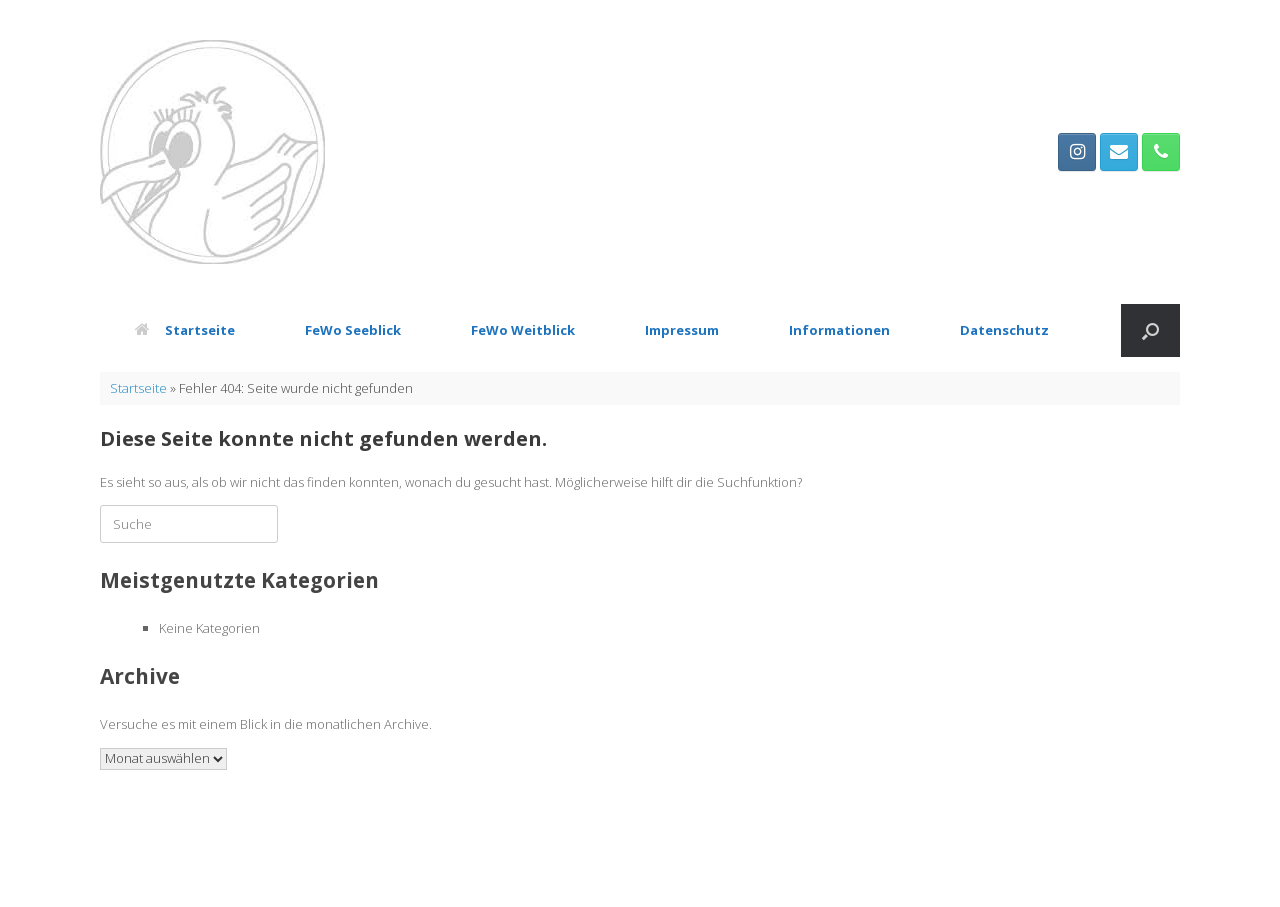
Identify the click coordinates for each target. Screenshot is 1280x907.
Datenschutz (1004, 330)
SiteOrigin (678, 868)
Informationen (839, 330)
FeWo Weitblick (523, 330)
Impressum (682, 330)
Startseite (185, 330)
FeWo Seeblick (353, 330)
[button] (1150, 330)
